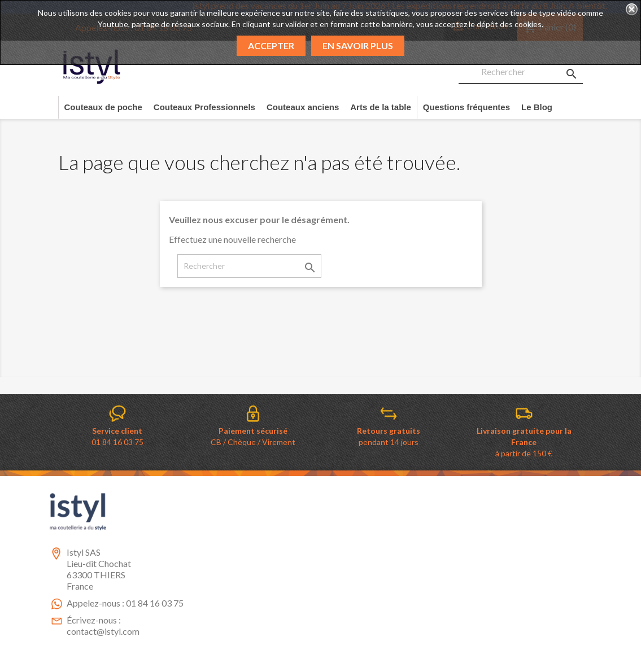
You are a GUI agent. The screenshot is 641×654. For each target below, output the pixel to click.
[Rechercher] (521, 72)
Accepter (271, 45)
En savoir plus (357, 45)
